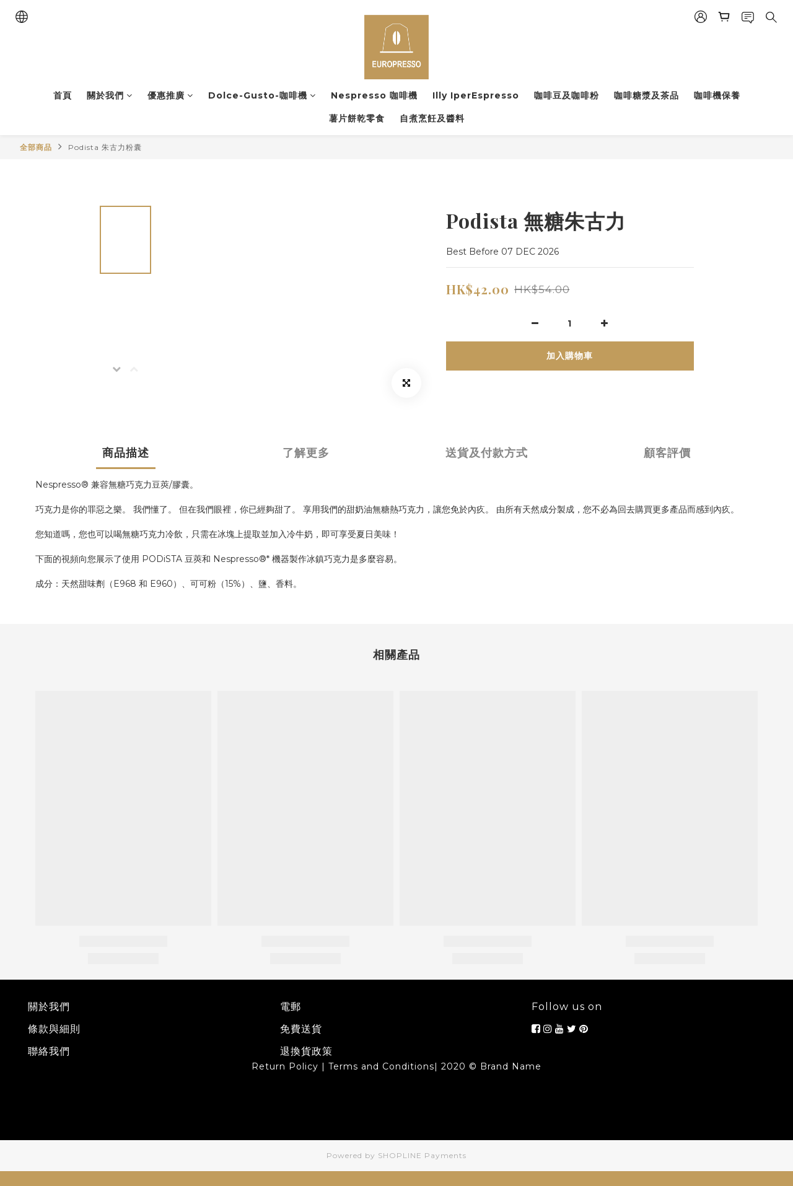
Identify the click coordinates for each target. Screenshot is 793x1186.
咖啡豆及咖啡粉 (566, 95)
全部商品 (36, 147)
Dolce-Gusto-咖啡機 (262, 95)
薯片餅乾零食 (357, 118)
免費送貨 (301, 1029)
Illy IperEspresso (475, 95)
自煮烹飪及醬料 (432, 118)
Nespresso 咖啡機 (374, 95)
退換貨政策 (306, 1051)
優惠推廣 (170, 95)
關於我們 (110, 95)
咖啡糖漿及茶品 (646, 95)
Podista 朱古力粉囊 (105, 147)
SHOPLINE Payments (422, 1155)
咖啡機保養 (717, 95)
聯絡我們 (49, 1051)
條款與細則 (54, 1029)
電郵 (290, 1006)
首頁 (62, 95)
